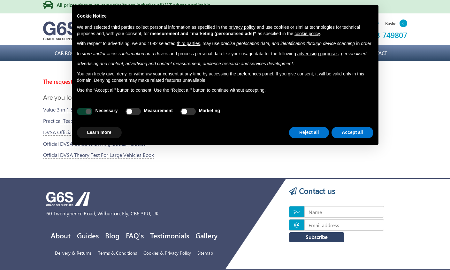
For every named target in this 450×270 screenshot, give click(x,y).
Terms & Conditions (117, 253)
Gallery (206, 235)
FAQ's (135, 235)
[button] (396, 24)
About (61, 235)
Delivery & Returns (73, 253)
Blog (112, 235)
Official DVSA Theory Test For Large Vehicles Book (98, 154)
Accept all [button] (352, 132)
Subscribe (313, 237)
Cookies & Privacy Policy (167, 253)
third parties (188, 43)
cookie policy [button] (307, 33)
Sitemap (205, 253)
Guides (88, 235)
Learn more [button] (99, 132)
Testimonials (169, 235)
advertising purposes (318, 53)
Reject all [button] (309, 132)
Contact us (312, 191)
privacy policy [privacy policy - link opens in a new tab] (242, 27)
